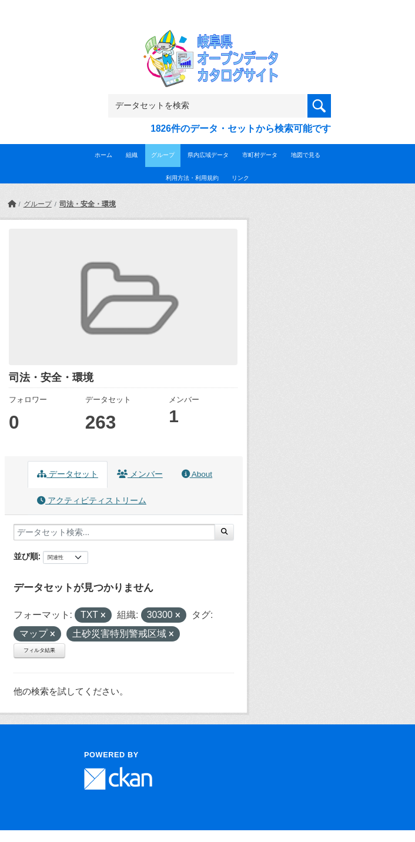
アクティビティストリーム (91, 500)
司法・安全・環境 (87, 204)
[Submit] (224, 532)
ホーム (103, 155)
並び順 (26, 556)
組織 (132, 155)
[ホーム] (12, 204)
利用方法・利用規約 (192, 178)
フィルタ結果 (39, 650)
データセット (67, 474)
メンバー (140, 474)
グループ (163, 155)
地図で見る (305, 155)
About (197, 474)
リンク (240, 178)
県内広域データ (208, 155)
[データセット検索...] (114, 532)
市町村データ (259, 155)
